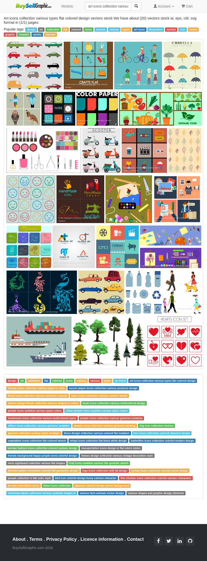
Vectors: (67, 6)
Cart (187, 5)
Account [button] (164, 6)
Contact (135, 539)
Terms (35, 539)
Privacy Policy (61, 539)
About (19, 539)
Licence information (101, 539)
